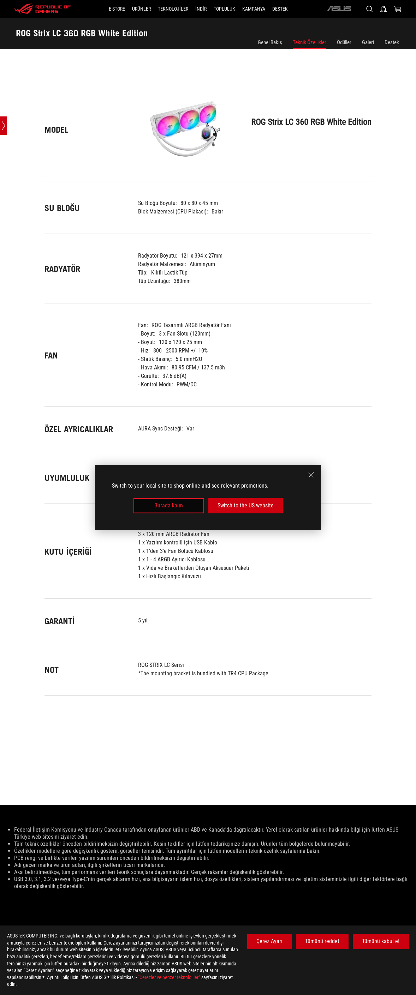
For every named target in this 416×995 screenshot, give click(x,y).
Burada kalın (168, 505)
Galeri (368, 42)
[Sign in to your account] (383, 9)
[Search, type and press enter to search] (369, 8)
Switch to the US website (246, 505)
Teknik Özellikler (309, 42)
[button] (141, 8)
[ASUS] (339, 8)
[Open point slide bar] (3, 125)
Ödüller (344, 42)
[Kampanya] (253, 8)
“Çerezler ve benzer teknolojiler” (169, 977)
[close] (311, 475)
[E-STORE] (117, 8)
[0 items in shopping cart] (397, 9)
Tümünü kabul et (381, 941)
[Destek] (280, 8)
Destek (392, 42)
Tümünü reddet (322, 941)
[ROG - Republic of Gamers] (42, 9)
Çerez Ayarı (269, 941)
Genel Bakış (270, 42)
